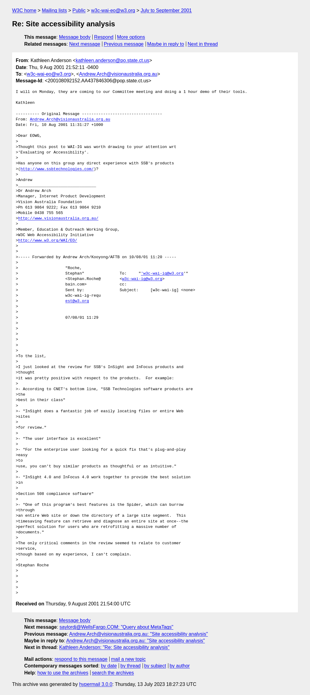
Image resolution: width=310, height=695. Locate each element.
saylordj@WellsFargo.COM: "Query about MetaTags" (116, 627)
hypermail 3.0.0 (95, 684)
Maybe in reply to (165, 44)
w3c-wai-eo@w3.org (113, 10)
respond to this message (80, 659)
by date (109, 665)
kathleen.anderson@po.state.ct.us (112, 60)
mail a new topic (128, 659)
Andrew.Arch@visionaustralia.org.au (118, 74)
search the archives (113, 672)
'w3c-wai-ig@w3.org (162, 273)
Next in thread (203, 44)
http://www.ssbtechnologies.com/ (57, 169)
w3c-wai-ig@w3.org (142, 279)
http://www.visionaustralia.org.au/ (58, 218)
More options (131, 37)
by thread (130, 665)
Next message (84, 44)
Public (79, 10)
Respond (104, 37)
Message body (75, 37)
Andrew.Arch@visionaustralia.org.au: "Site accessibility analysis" (138, 634)
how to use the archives (63, 672)
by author (180, 665)
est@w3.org (77, 301)
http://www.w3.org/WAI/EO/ (47, 240)
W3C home (24, 10)
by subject (155, 665)
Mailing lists (54, 10)
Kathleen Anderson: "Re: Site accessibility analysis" (114, 647)
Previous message (124, 44)
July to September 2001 (166, 10)
